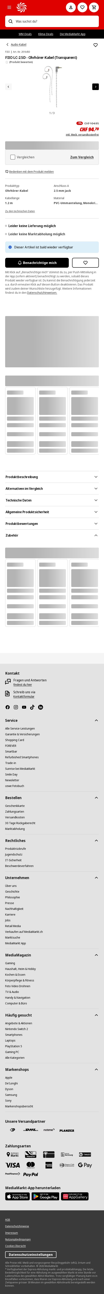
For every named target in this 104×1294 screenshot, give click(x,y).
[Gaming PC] (12, 1052)
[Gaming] (10, 963)
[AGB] (7, 1219)
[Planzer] (67, 1131)
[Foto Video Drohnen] (17, 986)
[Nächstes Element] (95, 86)
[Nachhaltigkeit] (14, 909)
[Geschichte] (12, 892)
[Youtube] (26, 707)
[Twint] (85, 1154)
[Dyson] (9, 1089)
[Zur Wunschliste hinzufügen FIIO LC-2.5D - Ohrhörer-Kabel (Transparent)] (95, 45)
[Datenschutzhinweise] (17, 1226)
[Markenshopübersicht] (19, 1106)
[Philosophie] (12, 897)
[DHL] (30, 1130)
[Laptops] (10, 1040)
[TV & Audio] (12, 992)
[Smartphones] (13, 1035)
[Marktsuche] (12, 937)
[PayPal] (30, 1175)
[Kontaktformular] (23, 696)
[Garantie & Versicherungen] (22, 734)
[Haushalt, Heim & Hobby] (20, 969)
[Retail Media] (13, 926)
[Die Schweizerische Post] (12, 1130)
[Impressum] (11, 1233)
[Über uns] (11, 886)
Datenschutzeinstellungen (30, 1254)
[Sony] (8, 1101)
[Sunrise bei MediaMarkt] (20, 769)
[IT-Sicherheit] (13, 860)
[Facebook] (9, 707)
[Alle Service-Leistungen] (20, 728)
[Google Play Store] (45, 1196)
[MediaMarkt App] (15, 943)
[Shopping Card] (14, 740)
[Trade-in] (10, 763)
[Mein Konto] (71, 7)
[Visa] (12, 1165)
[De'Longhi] (11, 1083)
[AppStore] (17, 1196)
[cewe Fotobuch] (14, 786)
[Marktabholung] (15, 829)
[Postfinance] (12, 1174)
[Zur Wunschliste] (82, 7)
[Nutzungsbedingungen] (18, 1239)
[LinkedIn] (42, 707)
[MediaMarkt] (35, 7)
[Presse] (9, 903)
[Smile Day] (11, 774)
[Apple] (8, 1078)
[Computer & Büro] (16, 1003)
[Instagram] (17, 707)
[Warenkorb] (94, 7)
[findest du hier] (22, 685)
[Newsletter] (12, 780)
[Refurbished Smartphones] (22, 757)
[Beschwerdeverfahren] (19, 866)
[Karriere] (10, 915)
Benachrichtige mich (37, 263)
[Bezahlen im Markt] (12, 1154)
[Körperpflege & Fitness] (19, 980)
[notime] (48, 1130)
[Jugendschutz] (13, 854)
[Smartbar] (11, 751)
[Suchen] (10, 21)
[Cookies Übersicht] (15, 1246)
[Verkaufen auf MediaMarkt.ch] (24, 932)
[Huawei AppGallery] (75, 1196)
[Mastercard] (30, 1165)
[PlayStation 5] (13, 1046)
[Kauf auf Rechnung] (67, 1154)
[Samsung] (11, 1095)
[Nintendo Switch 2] (16, 1029)
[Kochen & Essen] (15, 975)
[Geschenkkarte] (15, 806)
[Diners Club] (67, 1165)
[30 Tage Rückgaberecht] (20, 823)
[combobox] (56, 21)
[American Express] (48, 1165)
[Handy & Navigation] (17, 998)
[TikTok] (34, 707)
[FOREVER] (10, 746)
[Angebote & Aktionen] (18, 1023)
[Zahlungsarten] (14, 812)
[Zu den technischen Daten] (20, 210)
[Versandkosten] (15, 817)
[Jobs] (8, 920)
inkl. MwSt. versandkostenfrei (82, 134)
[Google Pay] (85, 1165)
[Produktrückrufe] (15, 849)
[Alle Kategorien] (9, 7)
